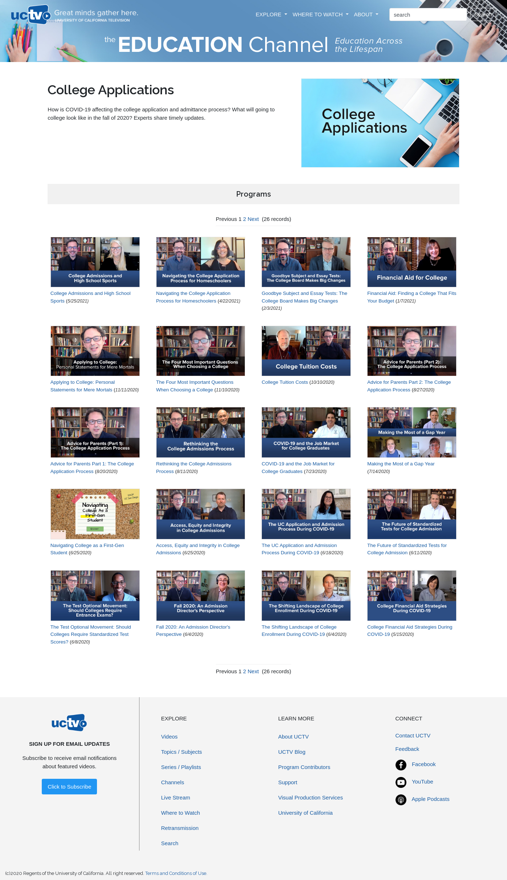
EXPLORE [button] (269, 14)
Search (483, 14)
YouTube (422, 781)
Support (287, 782)
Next (253, 219)
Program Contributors (304, 767)
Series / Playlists (181, 767)
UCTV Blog (291, 752)
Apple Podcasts (431, 799)
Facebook (424, 764)
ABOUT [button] (364, 14)
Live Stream (175, 797)
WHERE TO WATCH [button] (318, 14)
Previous (226, 219)
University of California (305, 813)
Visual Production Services (310, 797)
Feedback (407, 749)
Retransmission (180, 828)
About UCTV (293, 736)
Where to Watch (180, 813)
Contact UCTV (413, 735)
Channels (172, 782)
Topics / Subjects (181, 752)
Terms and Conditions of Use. (176, 873)
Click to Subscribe (69, 787)
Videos (169, 736)
